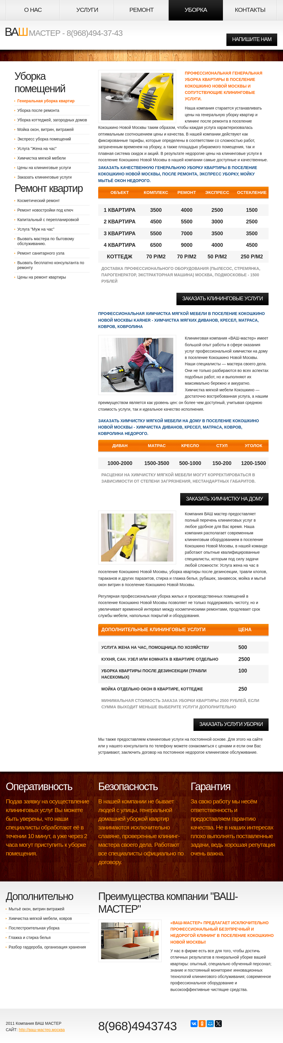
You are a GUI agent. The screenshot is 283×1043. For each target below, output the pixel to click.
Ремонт (141, 9)
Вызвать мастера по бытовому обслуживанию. (45, 241)
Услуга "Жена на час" (37, 148)
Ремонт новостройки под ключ (45, 210)
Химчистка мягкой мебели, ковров (40, 918)
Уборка (196, 9)
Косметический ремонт (38, 200)
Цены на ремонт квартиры (41, 277)
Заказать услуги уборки (231, 724)
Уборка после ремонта (38, 110)
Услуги (87, 9)
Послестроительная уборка (34, 928)
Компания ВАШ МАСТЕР (38, 1023)
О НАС (33, 9)
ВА (16, 31)
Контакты (250, 9)
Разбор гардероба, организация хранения (47, 947)
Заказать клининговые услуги (44, 177)
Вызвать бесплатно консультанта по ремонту (50, 265)
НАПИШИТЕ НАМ (251, 39)
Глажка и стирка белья (30, 937)
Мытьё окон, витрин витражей (36, 909)
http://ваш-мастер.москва (42, 1029)
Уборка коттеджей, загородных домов (52, 120)
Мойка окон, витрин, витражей (45, 129)
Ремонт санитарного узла (40, 253)
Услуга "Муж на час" (35, 229)
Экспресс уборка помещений (44, 139)
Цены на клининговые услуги (44, 167)
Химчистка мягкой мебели (41, 158)
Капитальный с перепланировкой (48, 219)
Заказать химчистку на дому (224, 499)
